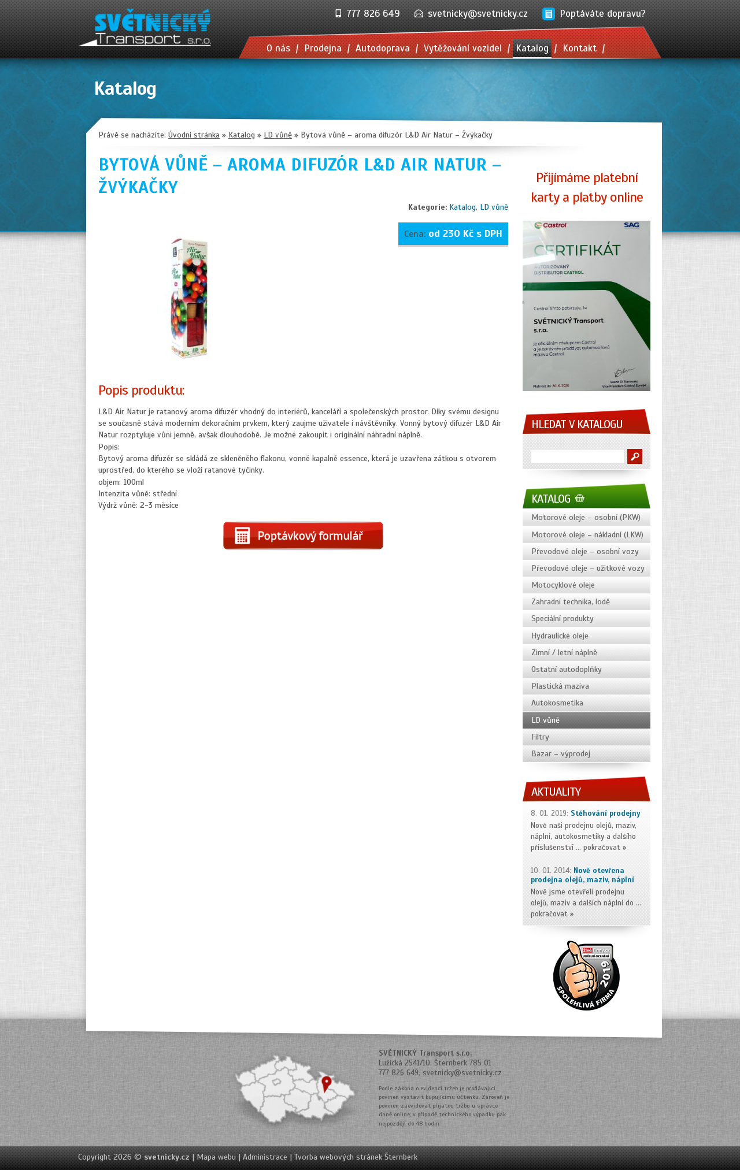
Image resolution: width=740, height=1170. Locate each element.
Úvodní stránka (194, 135)
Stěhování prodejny (606, 813)
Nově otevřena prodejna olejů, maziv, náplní (582, 875)
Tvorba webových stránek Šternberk (355, 1157)
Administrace (265, 1157)
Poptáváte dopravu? (603, 14)
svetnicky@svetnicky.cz (478, 14)
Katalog (462, 207)
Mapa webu (216, 1157)
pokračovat (601, 847)
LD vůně (494, 207)
